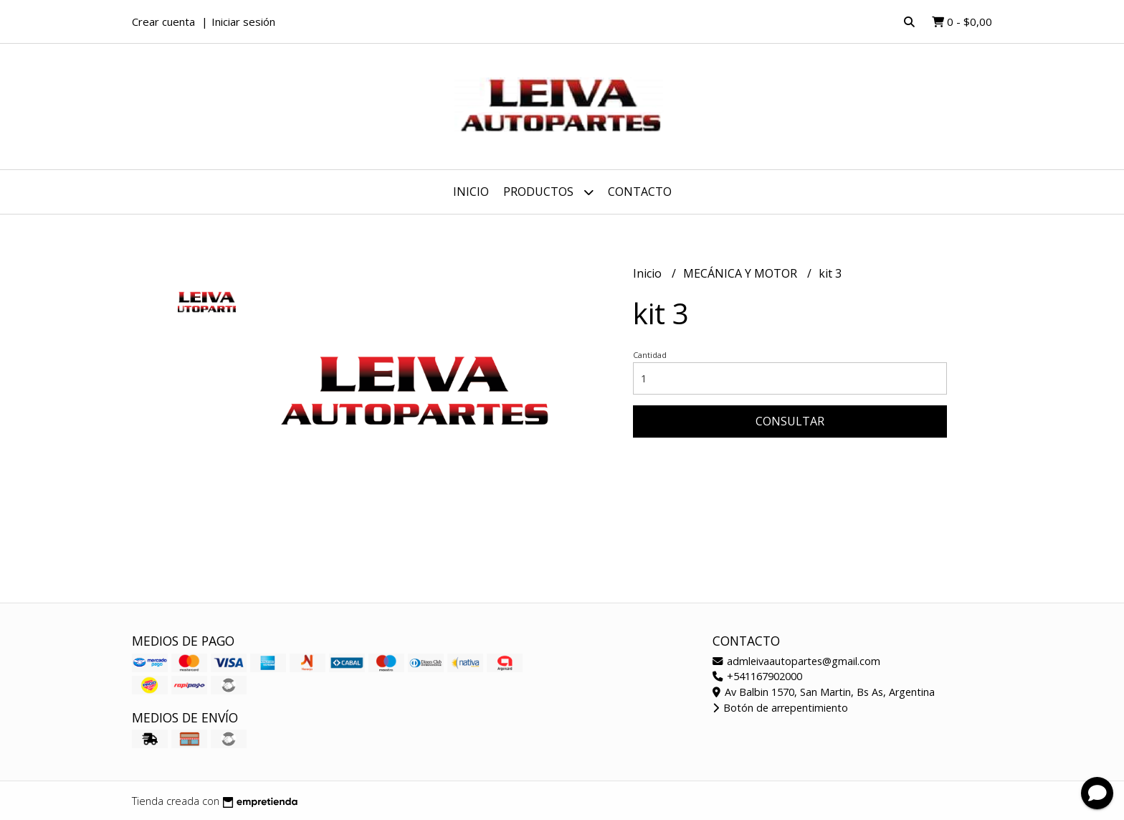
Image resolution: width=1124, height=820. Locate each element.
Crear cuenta (163, 21)
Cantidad (650, 354)
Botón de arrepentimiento (780, 708)
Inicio (471, 191)
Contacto (640, 191)
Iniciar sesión (243, 21)
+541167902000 (757, 676)
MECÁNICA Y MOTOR (741, 273)
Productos (548, 192)
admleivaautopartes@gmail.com (796, 661)
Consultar (790, 421)
